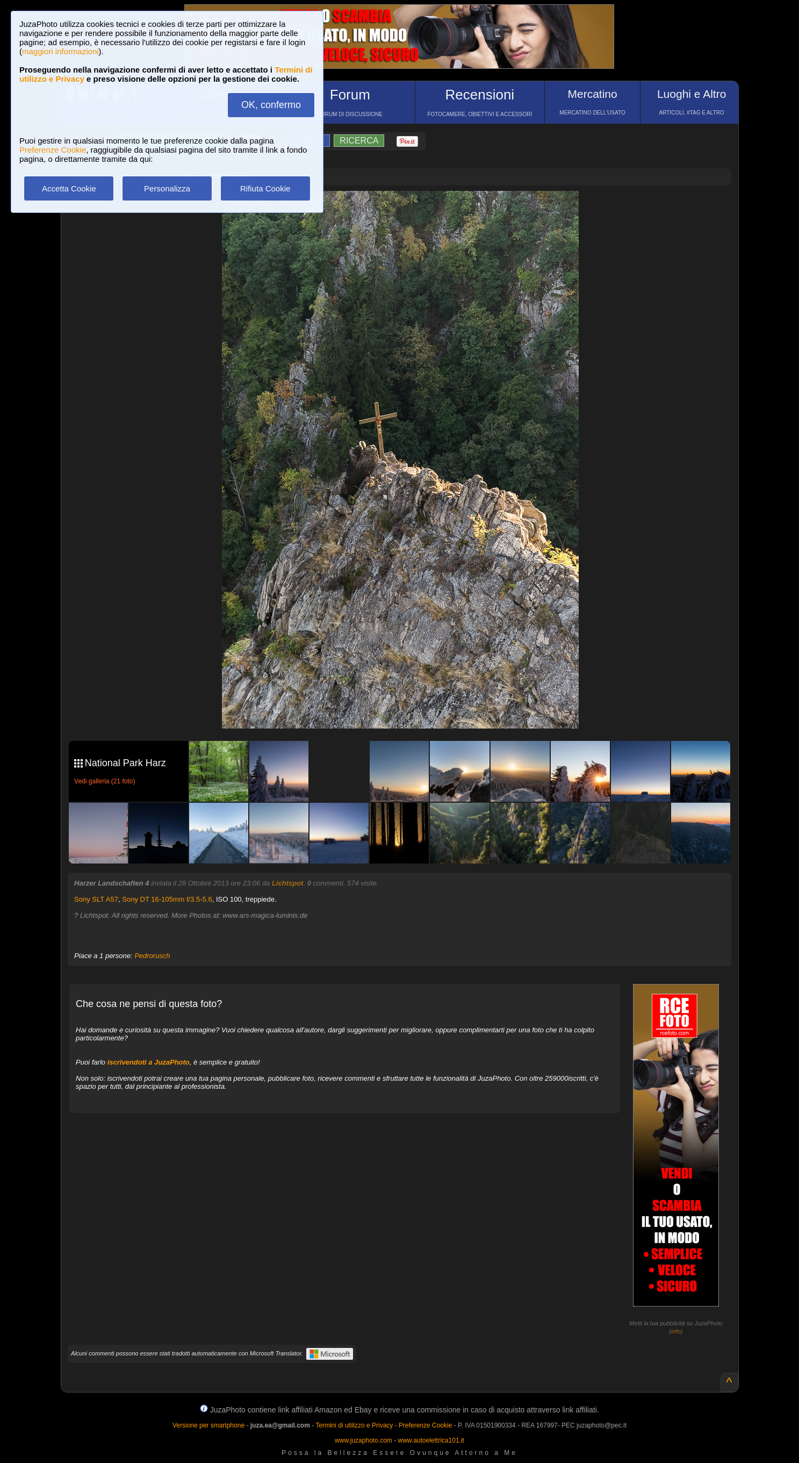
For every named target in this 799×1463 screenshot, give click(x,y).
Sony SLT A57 (96, 899)
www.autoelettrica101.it (431, 1440)
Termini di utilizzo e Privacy (354, 1425)
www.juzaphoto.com (363, 1440)
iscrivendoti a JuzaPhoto (148, 1062)
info (676, 1331)
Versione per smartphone (208, 1425)
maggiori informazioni (60, 51)
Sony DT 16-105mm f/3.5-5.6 (167, 899)
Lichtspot (288, 883)
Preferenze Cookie (52, 149)
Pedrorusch (152, 956)
